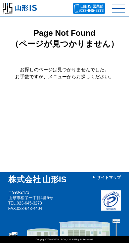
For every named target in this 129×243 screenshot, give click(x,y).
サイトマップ (109, 177)
